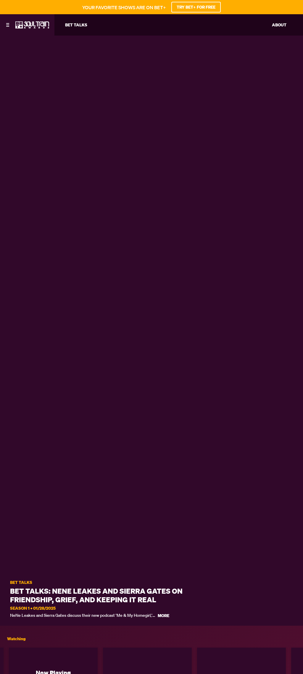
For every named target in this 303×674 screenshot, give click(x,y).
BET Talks (21, 582)
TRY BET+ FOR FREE (196, 7)
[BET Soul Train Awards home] (32, 27)
